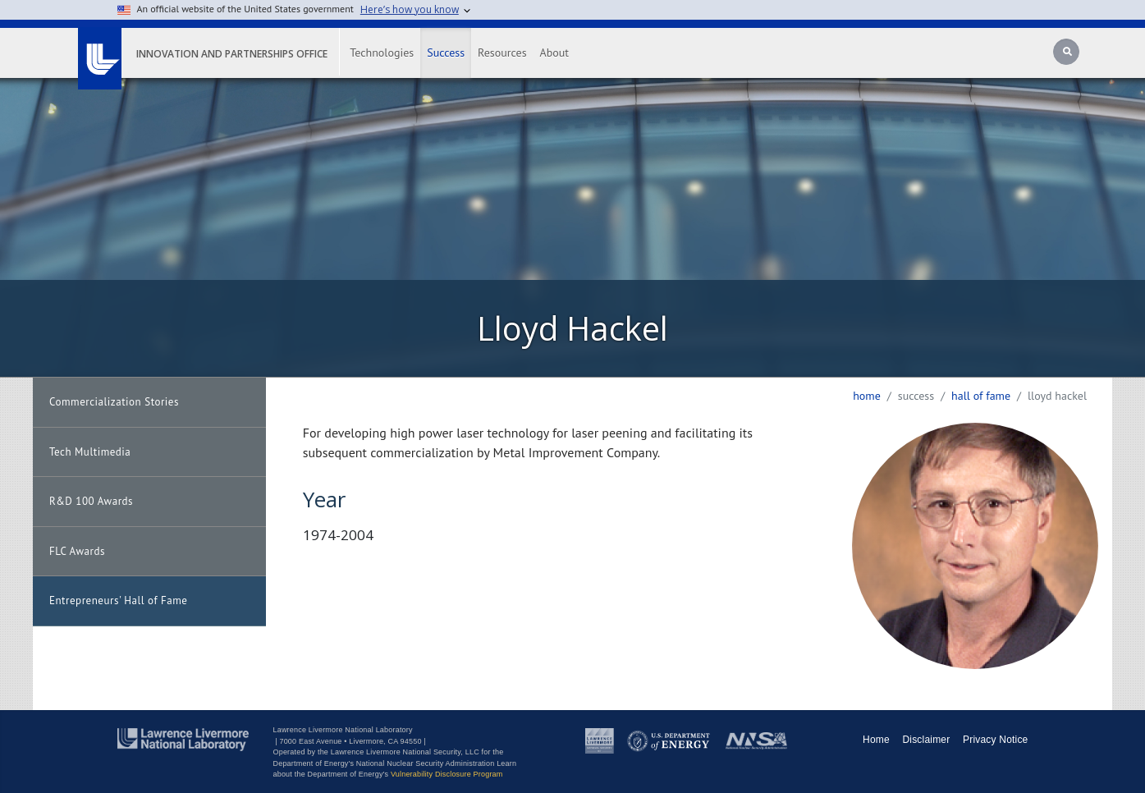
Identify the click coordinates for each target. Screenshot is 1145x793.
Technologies (382, 52)
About (555, 52)
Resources (502, 52)
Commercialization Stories (114, 402)
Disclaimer (926, 739)
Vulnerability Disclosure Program (447, 774)
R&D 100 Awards (91, 501)
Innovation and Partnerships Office (231, 54)
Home (867, 395)
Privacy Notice (995, 739)
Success (446, 52)
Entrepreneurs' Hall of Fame (118, 600)
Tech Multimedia (90, 452)
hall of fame (980, 395)
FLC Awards (77, 551)
